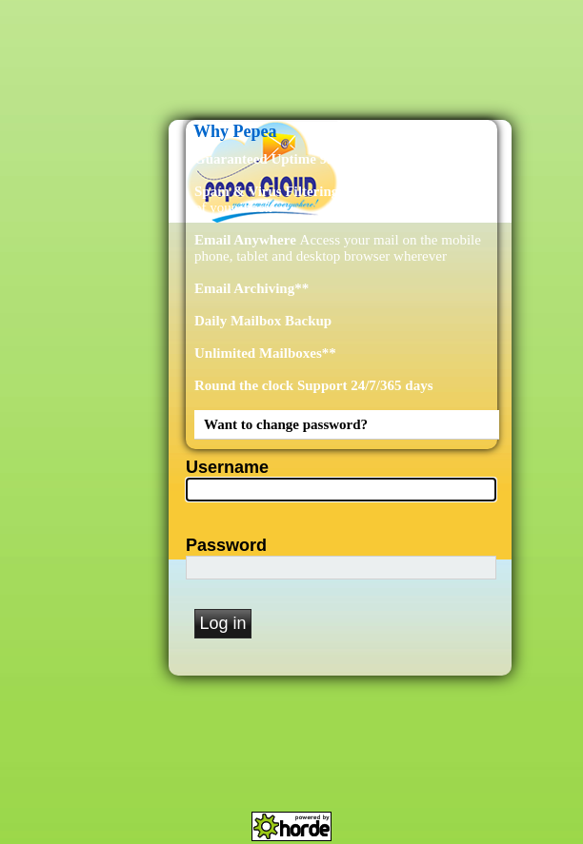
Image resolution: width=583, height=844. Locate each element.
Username (227, 467)
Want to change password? (286, 424)
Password (226, 545)
